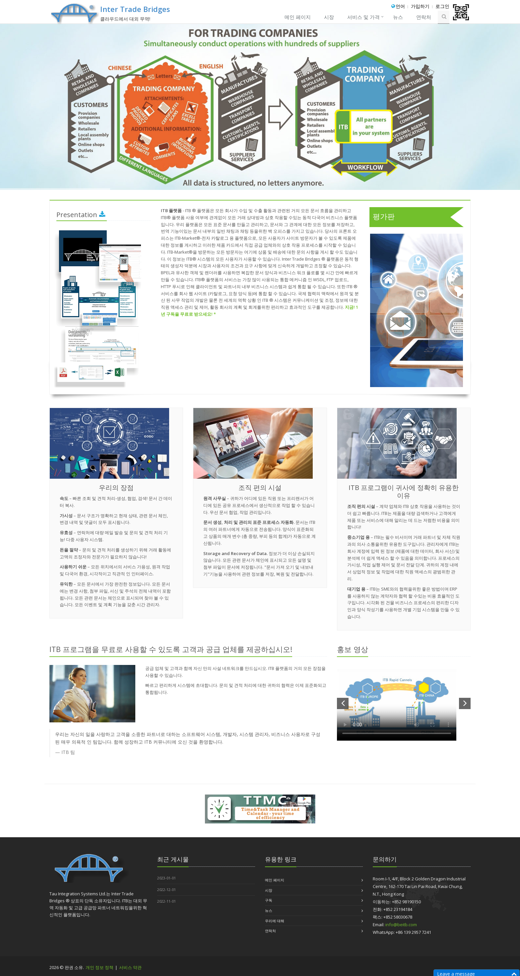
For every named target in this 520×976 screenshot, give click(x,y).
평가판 (418, 217)
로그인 (442, 6)
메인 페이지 (298, 17)
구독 (268, 900)
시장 (329, 17)
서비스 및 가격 (363, 17)
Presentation (80, 214)
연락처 (423, 17)
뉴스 (398, 17)
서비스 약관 (130, 967)
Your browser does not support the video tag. (396, 703)
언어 (400, 6)
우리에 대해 (274, 920)
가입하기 (420, 6)
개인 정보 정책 (100, 967)
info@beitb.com (401, 925)
